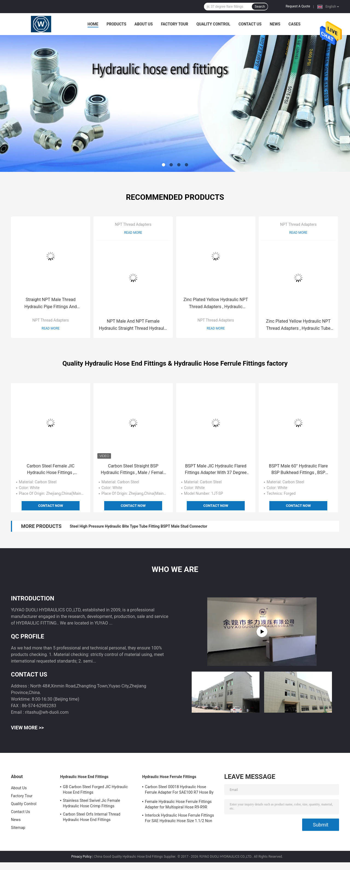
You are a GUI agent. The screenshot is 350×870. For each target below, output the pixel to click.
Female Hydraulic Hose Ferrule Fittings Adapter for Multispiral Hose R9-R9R (178, 804)
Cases (294, 24)
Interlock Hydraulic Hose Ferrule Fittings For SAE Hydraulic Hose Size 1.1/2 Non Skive (179, 819)
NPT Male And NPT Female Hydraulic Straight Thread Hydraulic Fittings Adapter (133, 325)
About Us (144, 24)
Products (116, 24)
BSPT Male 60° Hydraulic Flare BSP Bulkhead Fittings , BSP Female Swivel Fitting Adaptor (298, 469)
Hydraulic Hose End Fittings (84, 776)
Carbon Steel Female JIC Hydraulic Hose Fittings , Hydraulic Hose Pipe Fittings (50, 469)
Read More (51, 328)
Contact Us (249, 24)
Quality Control (213, 24)
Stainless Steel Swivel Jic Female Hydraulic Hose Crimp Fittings (91, 803)
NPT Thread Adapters (50, 320)
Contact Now (50, 506)
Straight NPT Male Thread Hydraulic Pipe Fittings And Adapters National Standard (51, 303)
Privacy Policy (81, 857)
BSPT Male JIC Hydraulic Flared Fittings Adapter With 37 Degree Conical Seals (216, 469)
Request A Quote (298, 6)
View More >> (27, 727)
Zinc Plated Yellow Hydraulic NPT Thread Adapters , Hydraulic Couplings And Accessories (215, 303)
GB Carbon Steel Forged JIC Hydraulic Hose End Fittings (95, 789)
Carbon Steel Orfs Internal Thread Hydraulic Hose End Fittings (91, 817)
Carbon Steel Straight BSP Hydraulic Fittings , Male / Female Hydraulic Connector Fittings (133, 469)
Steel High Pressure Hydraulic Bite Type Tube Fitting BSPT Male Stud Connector (138, 526)
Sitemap (18, 827)
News (275, 24)
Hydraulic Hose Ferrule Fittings (169, 776)
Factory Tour (174, 24)
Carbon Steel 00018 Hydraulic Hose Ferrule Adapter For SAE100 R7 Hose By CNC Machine (179, 790)
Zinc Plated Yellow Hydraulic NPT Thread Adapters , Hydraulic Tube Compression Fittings (298, 325)
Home (93, 24)
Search (260, 6)
